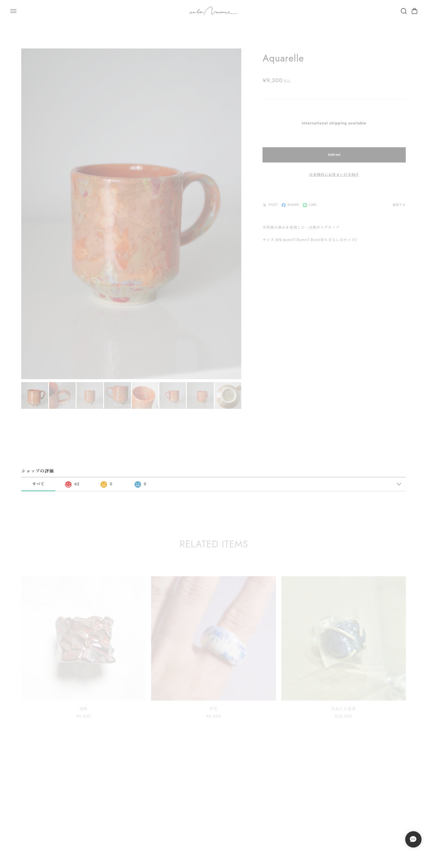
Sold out (334, 152)
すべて (38, 482)
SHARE (291, 203)
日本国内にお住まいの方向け (334, 172)
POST (270, 203)
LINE (310, 203)
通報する (398, 202)
